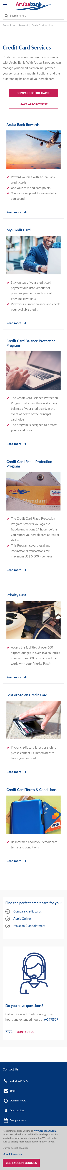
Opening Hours (18, 1100)
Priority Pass (16, 595)
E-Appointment (18, 1120)
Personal (23, 25)
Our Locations (17, 1110)
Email (13, 1090)
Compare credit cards (27, 911)
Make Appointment (34, 104)
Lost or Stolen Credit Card (26, 695)
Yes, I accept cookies (21, 1163)
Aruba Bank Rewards (22, 124)
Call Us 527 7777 (19, 1080)
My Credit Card (18, 230)
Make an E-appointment (29, 926)
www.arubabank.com (45, 1130)
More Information (12, 1154)
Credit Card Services (42, 25)
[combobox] (33, 16)
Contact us (25, 1032)
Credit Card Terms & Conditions (31, 789)
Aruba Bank (9, 25)
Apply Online (22, 918)
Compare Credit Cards (33, 93)
